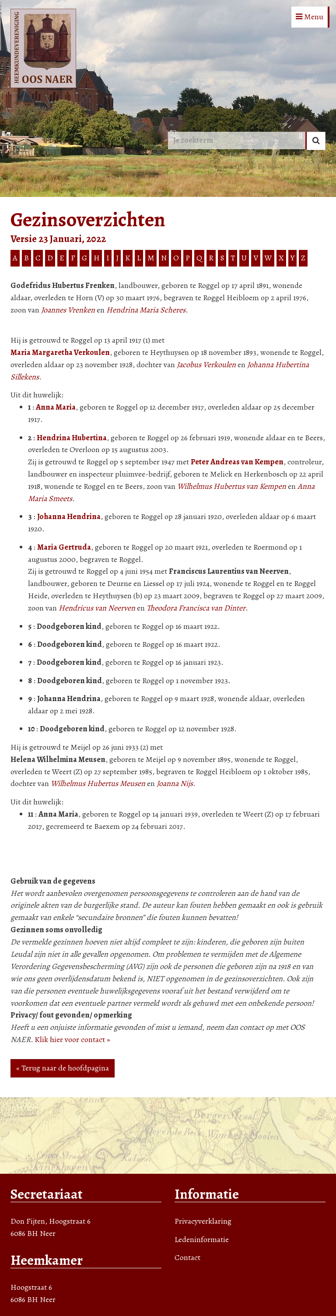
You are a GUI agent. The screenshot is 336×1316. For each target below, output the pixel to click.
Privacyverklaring (203, 1221)
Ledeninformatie (202, 1239)
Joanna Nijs (175, 783)
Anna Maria (56, 407)
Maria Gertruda (64, 547)
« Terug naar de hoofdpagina (62, 1068)
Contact (187, 1257)
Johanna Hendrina (69, 516)
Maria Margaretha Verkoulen (60, 352)
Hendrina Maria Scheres (146, 310)
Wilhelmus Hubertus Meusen (98, 783)
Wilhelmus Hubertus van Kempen (231, 486)
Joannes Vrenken (68, 310)
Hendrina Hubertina (72, 437)
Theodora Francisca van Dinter (196, 608)
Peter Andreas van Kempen (237, 461)
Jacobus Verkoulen (206, 364)
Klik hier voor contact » (72, 1039)
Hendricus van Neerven (97, 608)
